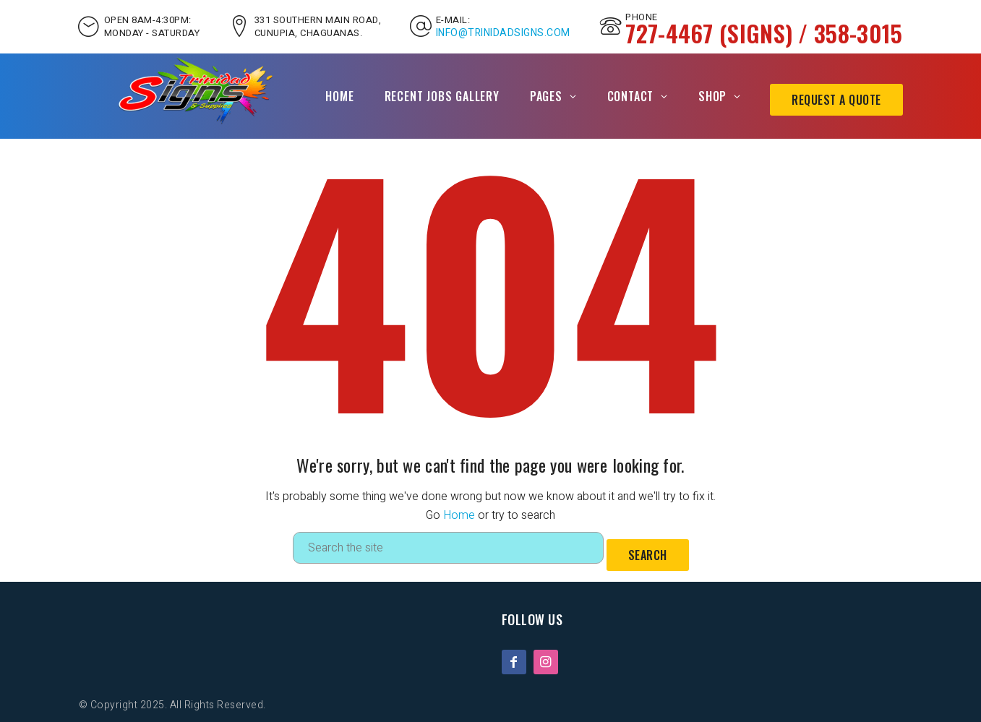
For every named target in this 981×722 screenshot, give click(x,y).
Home (339, 96)
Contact (630, 96)
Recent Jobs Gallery (442, 96)
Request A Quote (836, 99)
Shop (712, 96)
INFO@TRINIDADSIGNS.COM (503, 33)
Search (647, 555)
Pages (546, 96)
